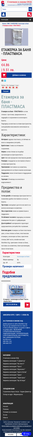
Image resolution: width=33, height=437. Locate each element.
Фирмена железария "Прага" (12, 366)
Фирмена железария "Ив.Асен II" (13, 364)
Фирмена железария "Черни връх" (14, 378)
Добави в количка (19, 75)
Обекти (5, 418)
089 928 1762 (7, 341)
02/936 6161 (7, 339)
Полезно (6, 409)
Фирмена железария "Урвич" (12, 375)
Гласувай (5, 91)
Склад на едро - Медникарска (13, 394)
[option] (16, 37)
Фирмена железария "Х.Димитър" (14, 361)
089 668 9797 (7, 343)
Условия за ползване (10, 412)
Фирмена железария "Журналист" (14, 369)
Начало (5, 406)
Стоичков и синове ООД (11, 358)
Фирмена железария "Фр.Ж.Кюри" (14, 380)
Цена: (4, 60)
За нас (5, 415)
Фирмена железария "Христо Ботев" (15, 372)
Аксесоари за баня (23, 256)
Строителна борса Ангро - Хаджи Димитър (17, 392)
